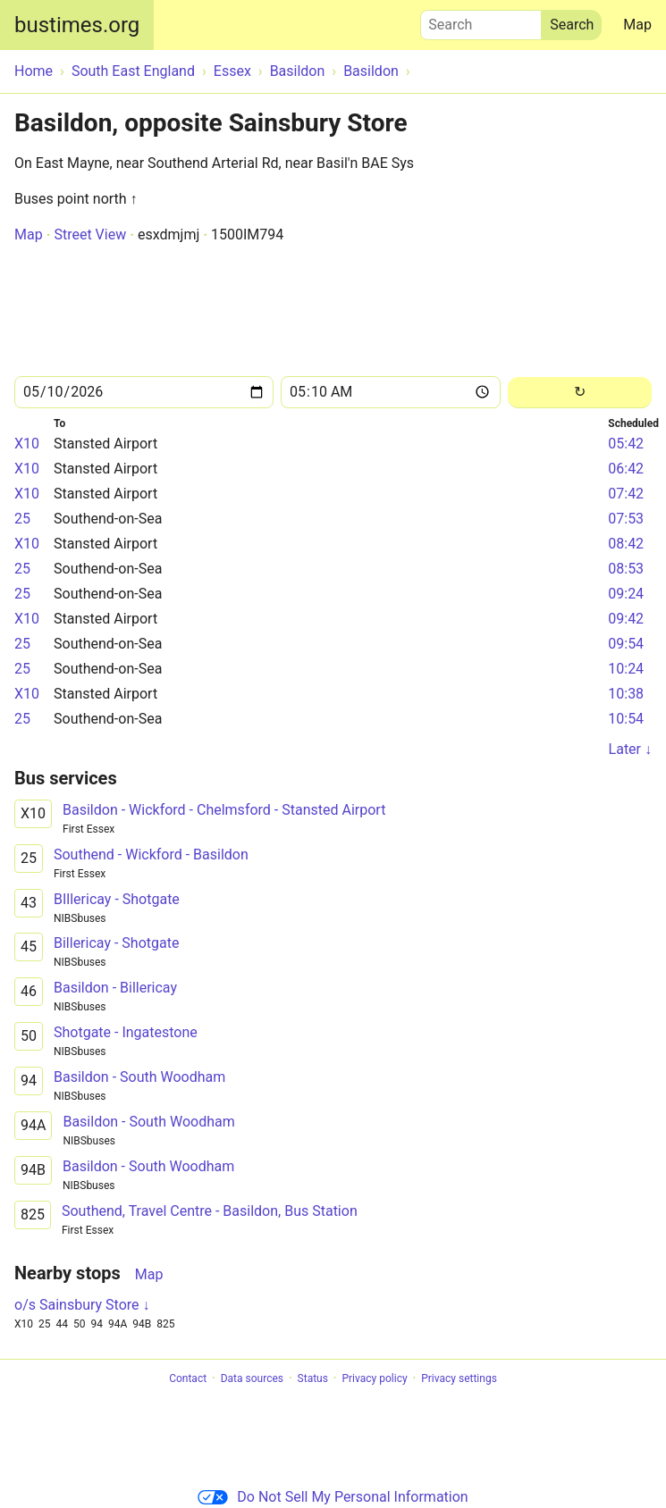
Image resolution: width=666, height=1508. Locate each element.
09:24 (626, 593)
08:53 (626, 568)
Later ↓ (630, 749)
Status (313, 1378)
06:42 (626, 468)
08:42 (626, 543)
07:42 (626, 493)
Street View (90, 234)
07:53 (626, 518)
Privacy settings (459, 1378)
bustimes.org (76, 25)
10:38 (626, 693)
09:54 (626, 643)
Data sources (252, 1378)
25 (22, 518)
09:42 (626, 618)
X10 (26, 443)
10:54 (626, 718)
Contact (188, 1378)
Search (481, 20)
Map (637, 24)
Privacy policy (374, 1378)
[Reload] (580, 392)
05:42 (626, 443)
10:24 (626, 668)
